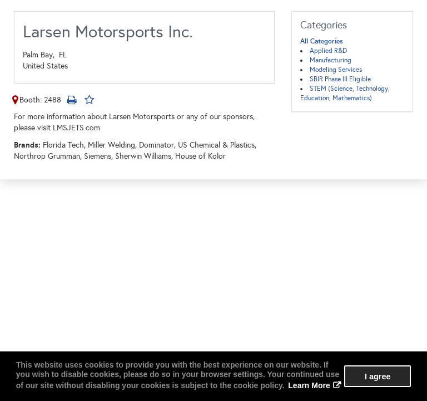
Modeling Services (336, 70)
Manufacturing (330, 60)
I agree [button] (377, 376)
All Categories (321, 41)
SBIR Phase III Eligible (340, 79)
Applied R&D (328, 51)
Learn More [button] (309, 385)
